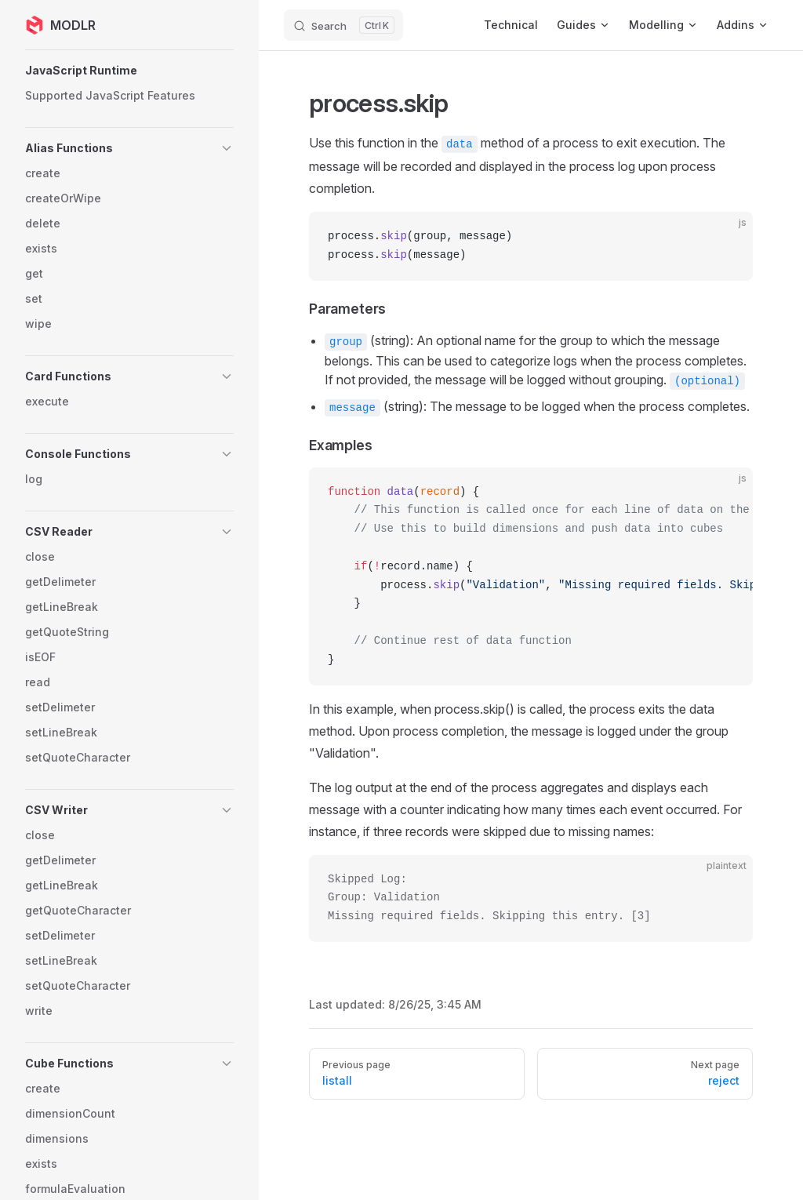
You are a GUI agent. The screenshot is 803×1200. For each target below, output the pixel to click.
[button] (129, 70)
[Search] (343, 25)
